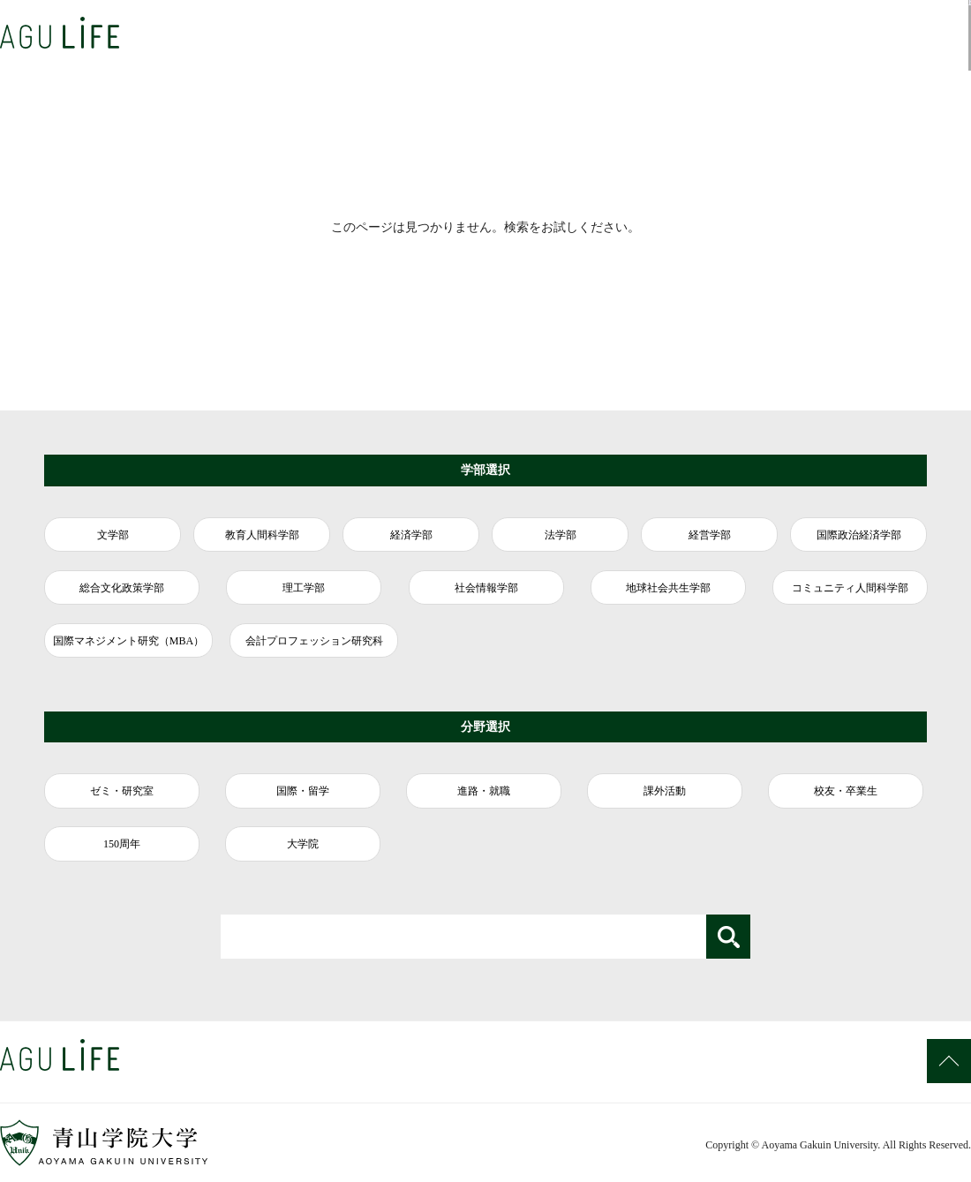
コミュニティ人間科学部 (850, 588)
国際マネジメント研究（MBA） (128, 641)
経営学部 (710, 535)
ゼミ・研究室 (122, 791)
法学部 (560, 535)
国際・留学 (302, 791)
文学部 (113, 535)
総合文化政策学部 (121, 588)
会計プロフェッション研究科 (314, 641)
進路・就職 (483, 791)
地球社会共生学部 (668, 588)
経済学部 (411, 535)
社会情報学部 (486, 588)
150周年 (121, 844)
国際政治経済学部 (859, 535)
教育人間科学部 (262, 535)
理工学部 (303, 588)
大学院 (303, 844)
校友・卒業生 (845, 791)
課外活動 (665, 791)
